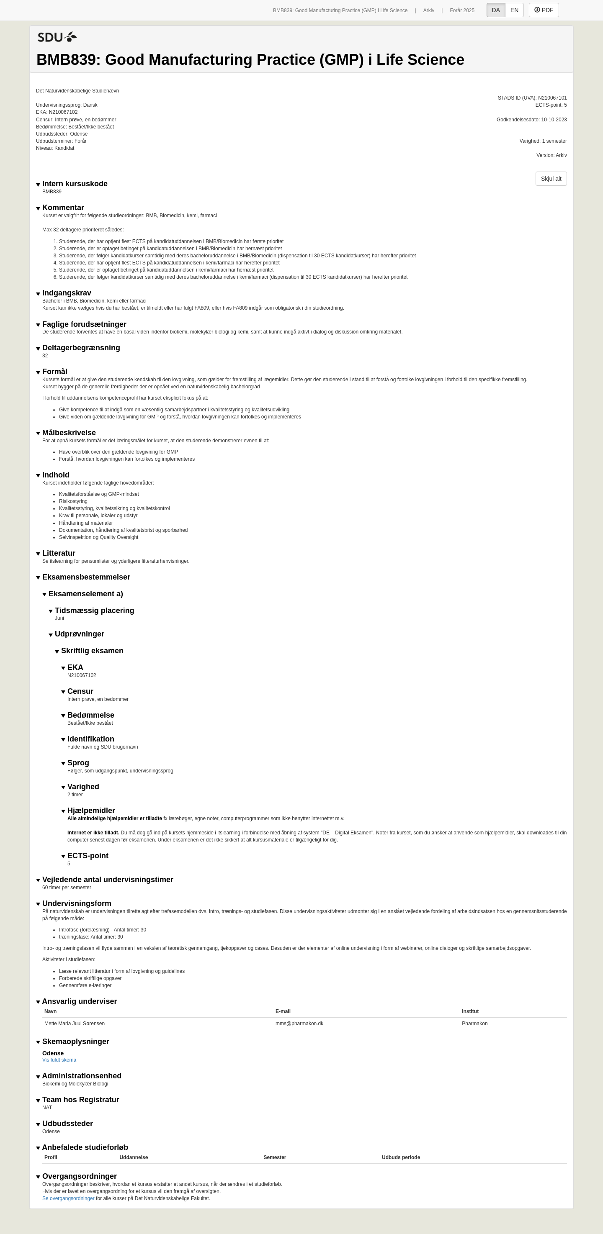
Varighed (80, 787)
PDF (544, 10)
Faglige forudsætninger (81, 324)
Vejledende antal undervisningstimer (104, 880)
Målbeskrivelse (66, 433)
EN (514, 10)
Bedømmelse (87, 715)
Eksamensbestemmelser (83, 577)
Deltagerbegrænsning (78, 348)
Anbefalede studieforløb (82, 1148)
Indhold (53, 475)
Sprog (75, 763)
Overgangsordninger (76, 1176)
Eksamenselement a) (82, 594)
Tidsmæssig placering (91, 611)
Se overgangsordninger (68, 1198)
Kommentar (60, 208)
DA (496, 10)
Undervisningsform (73, 904)
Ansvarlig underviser (76, 1002)
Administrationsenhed (78, 1076)
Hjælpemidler (88, 811)
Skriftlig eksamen (89, 651)
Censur (77, 691)
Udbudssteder (64, 1124)
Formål (51, 372)
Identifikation (87, 739)
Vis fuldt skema (59, 1060)
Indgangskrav (63, 293)
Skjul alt (551, 178)
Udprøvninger (76, 634)
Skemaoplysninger (72, 1042)
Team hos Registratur (77, 1100)
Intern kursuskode (72, 184)
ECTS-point (84, 856)
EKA (72, 668)
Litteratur (55, 553)
